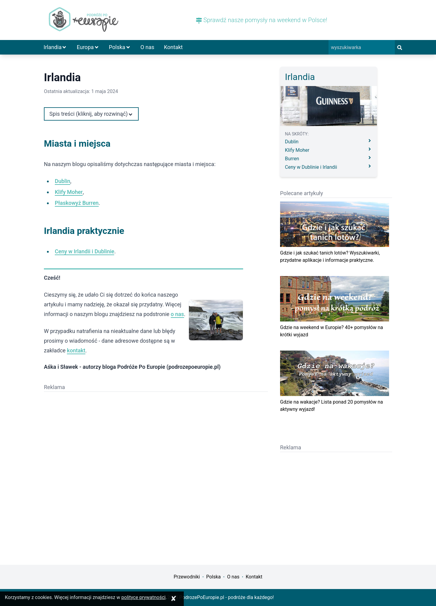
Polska (120, 47)
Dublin (62, 181)
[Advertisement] (100, 437)
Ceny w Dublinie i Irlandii (328, 167)
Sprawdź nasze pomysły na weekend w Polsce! (261, 20)
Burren (328, 158)
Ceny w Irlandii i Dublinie (84, 251)
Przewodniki (186, 577)
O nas (147, 47)
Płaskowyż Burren (77, 203)
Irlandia (55, 47)
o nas (177, 314)
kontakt (76, 350)
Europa (88, 47)
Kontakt (173, 47)
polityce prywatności (143, 597)
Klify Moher (69, 192)
